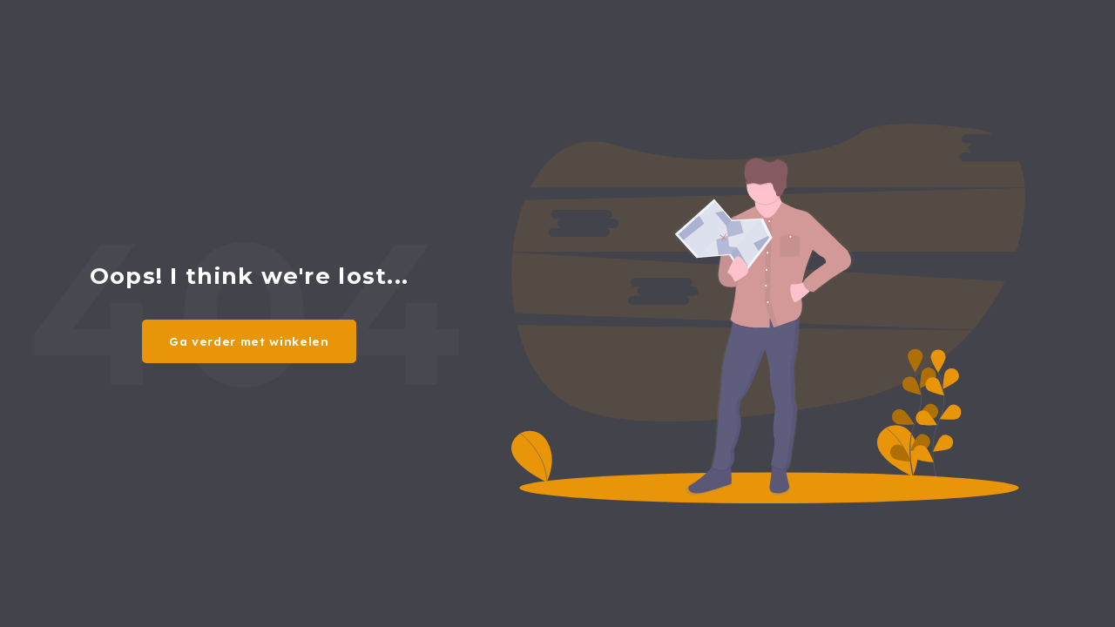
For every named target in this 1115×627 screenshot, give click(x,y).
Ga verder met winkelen (249, 341)
